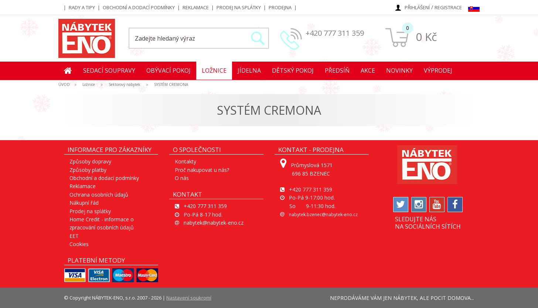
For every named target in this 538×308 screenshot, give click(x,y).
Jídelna (249, 70)
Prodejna (280, 7)
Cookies (79, 244)
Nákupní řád (84, 202)
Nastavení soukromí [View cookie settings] (188, 297)
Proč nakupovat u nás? (202, 169)
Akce (368, 70)
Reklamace (196, 7)
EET (74, 235)
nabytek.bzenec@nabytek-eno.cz (323, 214)
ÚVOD (64, 84)
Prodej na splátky (239, 7)
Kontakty (185, 161)
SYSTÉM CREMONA (171, 84)
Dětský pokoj (293, 70)
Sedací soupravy (109, 70)
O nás (182, 177)
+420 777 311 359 (335, 33)
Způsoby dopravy (90, 161)
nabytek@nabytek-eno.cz (214, 222)
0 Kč (426, 36)
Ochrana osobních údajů (98, 194)
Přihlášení (417, 7)
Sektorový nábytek (124, 84)
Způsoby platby (87, 169)
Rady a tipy (82, 7)
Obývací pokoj (168, 70)
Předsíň (337, 70)
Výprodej (438, 70)
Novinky (399, 70)
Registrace (448, 7)
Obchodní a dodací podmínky (139, 7)
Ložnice (214, 70)
